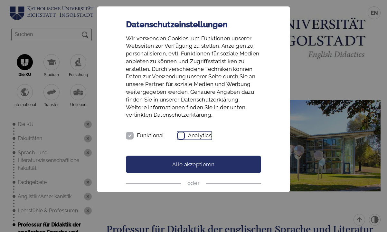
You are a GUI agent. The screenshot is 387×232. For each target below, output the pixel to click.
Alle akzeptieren (193, 164)
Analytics (200, 135)
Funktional (150, 135)
